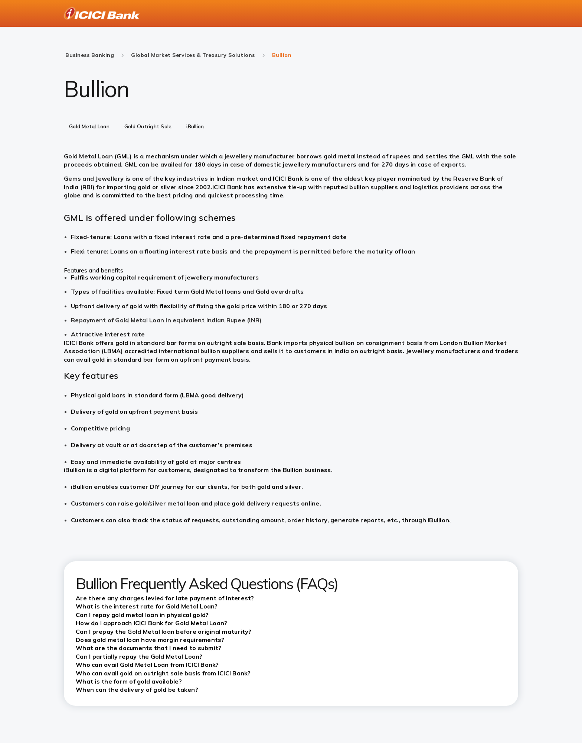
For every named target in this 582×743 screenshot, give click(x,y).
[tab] (89, 127)
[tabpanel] (291, 245)
